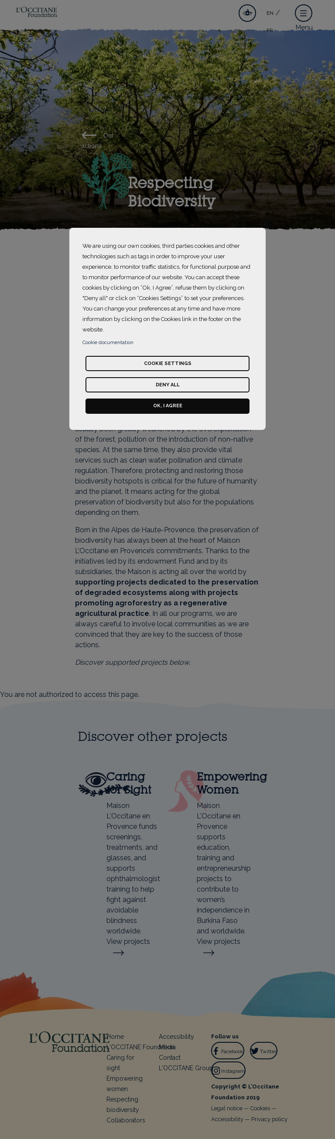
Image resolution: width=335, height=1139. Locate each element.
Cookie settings (167, 363)
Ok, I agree (167, 406)
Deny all (168, 385)
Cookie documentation (107, 342)
